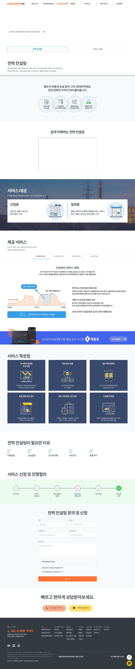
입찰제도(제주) (46, 633)
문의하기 (67, 579)
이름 (40, 520)
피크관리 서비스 (58, 256)
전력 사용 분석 (76, 256)
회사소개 (9, 661)
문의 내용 (41, 542)
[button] (34, 4)
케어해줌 (69, 633)
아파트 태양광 (70, 639)
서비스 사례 (97, 49)
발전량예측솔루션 (46, 636)
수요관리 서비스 (40, 256)
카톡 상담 (83, 608)
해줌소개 (89, 630)
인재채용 (89, 636)
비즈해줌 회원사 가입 (117, 657)
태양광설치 (69, 630)
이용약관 (20, 661)
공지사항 (36, 661)
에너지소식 (97, 630)
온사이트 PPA (58, 636)
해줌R (80, 630)
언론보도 (89, 633)
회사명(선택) (72, 531)
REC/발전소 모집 (71, 636)
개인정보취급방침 (28, 661)
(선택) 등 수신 (52, 572)
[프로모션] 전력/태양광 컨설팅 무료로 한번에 (27, 32)
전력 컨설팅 (37, 49)
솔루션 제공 (94, 256)
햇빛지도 (81, 636)
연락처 (71, 520)
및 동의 (50, 567)
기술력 (81, 639)
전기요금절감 (58, 633)
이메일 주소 (42, 531)
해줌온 (81, 633)
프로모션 (96, 633)
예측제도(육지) (46, 630)
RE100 (56, 630)
